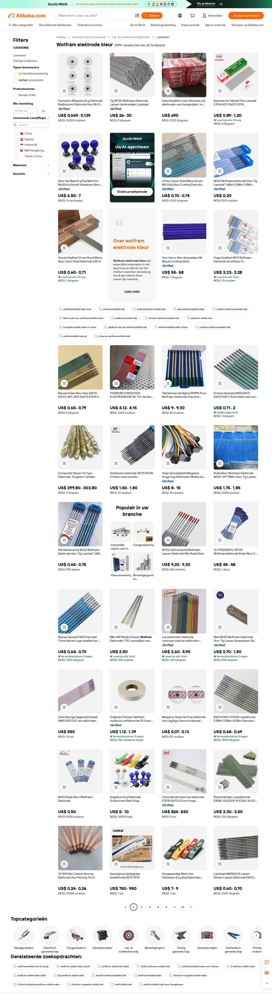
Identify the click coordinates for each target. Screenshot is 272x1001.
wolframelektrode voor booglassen (161, 984)
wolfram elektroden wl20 (29, 975)
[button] (137, 15)
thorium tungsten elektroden (188, 975)
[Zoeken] (152, 15)
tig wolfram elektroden (69, 975)
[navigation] (31, 472)
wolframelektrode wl (73, 336)
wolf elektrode (121, 984)
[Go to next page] (191, 907)
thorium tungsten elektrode (85, 984)
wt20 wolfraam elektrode (153, 966)
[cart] (193, 16)
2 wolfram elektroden (241, 966)
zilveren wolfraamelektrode (112, 336)
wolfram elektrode (199, 318)
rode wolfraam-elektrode (149, 309)
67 (183, 907)
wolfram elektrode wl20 (113, 966)
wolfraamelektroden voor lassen (198, 966)
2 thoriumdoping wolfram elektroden (36, 984)
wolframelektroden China (171, 327)
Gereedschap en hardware (89, 37)
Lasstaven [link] (162, 37)
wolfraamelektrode (112, 309)
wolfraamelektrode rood (75, 309)
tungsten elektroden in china (77, 327)
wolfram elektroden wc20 (73, 966)
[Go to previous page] (125, 907)
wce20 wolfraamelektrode (109, 975)
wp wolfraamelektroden (189, 309)
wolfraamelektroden (147, 975)
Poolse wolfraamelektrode (162, 318)
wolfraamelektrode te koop (31, 966)
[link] (266, 962)
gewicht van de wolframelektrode (125, 327)
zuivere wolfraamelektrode (229, 309)
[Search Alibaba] (95, 15)
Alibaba (61, 37)
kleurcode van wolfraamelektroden (81, 318)
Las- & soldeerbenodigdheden (131, 37)
